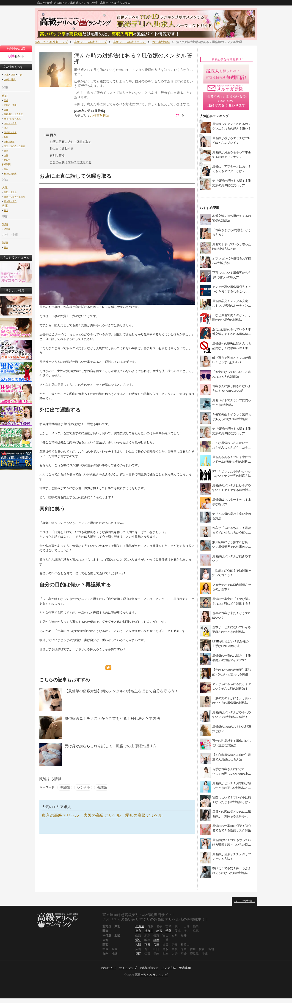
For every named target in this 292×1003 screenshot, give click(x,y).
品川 (6, 128)
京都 (147, 944)
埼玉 (159, 931)
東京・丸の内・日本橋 (14, 146)
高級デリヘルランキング (151, 974)
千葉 (168, 931)
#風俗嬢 (64, 787)
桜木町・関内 (10, 173)
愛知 (138, 940)
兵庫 (156, 944)
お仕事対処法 (99, 115)
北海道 (139, 926)
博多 (6, 247)
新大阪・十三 (10, 201)
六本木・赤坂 (10, 123)
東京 (5, 95)
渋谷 (6, 100)
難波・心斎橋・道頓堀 (14, 196)
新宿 (6, 109)
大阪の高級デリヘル (102, 815)
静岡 (156, 940)
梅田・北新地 (10, 192)
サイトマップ (128, 968)
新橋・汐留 (9, 141)
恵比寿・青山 (10, 105)
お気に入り (108, 968)
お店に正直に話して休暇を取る (70, 141)
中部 (20, 74)
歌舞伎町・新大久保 (13, 114)
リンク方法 (168, 968)
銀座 (6, 137)
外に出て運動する (62, 148)
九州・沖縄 (10, 79)
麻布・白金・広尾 (12, 118)
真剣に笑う (57, 155)
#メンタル (83, 787)
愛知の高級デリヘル (143, 815)
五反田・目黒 (10, 132)
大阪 (5, 187)
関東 (6, 74)
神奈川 (148, 931)
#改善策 (101, 787)
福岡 (5, 243)
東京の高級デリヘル (60, 815)
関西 (13, 74)
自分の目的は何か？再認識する (70, 162)
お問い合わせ (149, 968)
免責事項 (185, 968)
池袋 (6, 150)
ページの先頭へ (244, 901)
